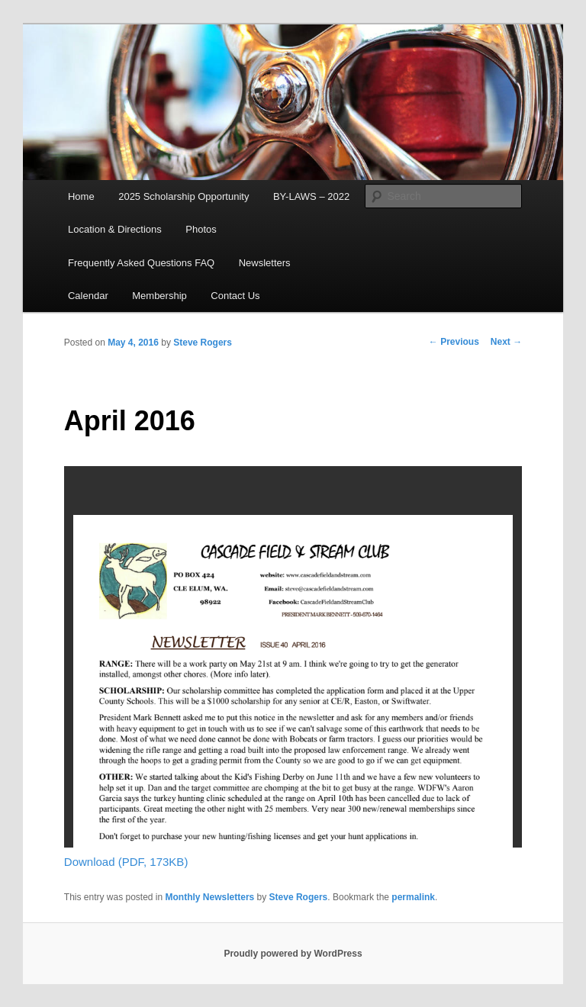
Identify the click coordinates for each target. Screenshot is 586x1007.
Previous (454, 341)
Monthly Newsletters (210, 897)
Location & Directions (115, 229)
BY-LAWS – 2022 (311, 196)
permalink (413, 897)
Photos (200, 229)
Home (81, 196)
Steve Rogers (202, 342)
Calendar (88, 295)
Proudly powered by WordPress (293, 953)
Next (506, 341)
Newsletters (265, 263)
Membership (159, 295)
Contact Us (235, 295)
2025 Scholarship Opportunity (183, 196)
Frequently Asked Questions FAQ (141, 263)
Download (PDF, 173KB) (126, 861)
